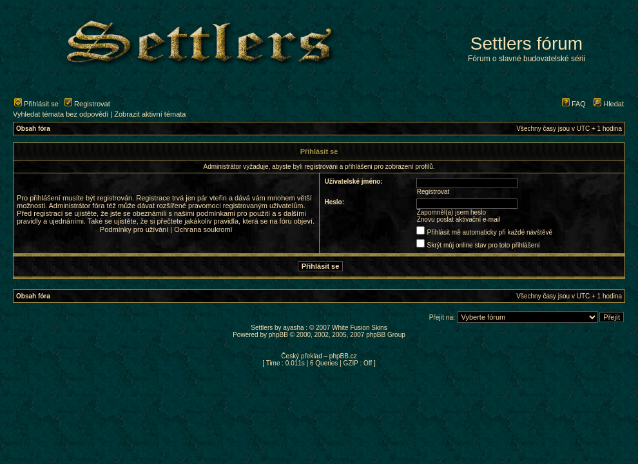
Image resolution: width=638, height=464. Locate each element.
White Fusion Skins (359, 327)
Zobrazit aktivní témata (150, 114)
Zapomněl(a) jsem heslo (451, 212)
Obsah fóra (33, 128)
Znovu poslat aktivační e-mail (459, 219)
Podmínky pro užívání (134, 229)
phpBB (278, 334)
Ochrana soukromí (203, 229)
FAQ (574, 104)
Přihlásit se (36, 104)
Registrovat (87, 104)
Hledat (609, 104)
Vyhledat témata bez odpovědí (60, 114)
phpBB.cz (343, 356)
